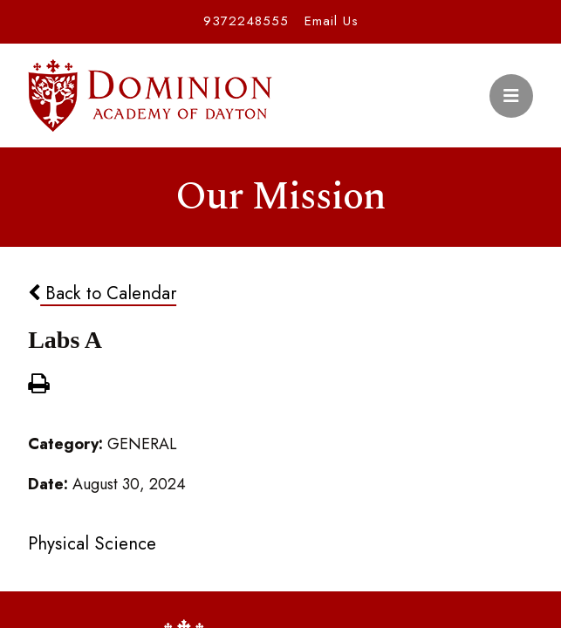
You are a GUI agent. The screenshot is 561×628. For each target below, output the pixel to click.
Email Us (331, 21)
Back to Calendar (102, 293)
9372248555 (246, 21)
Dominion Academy (150, 95)
